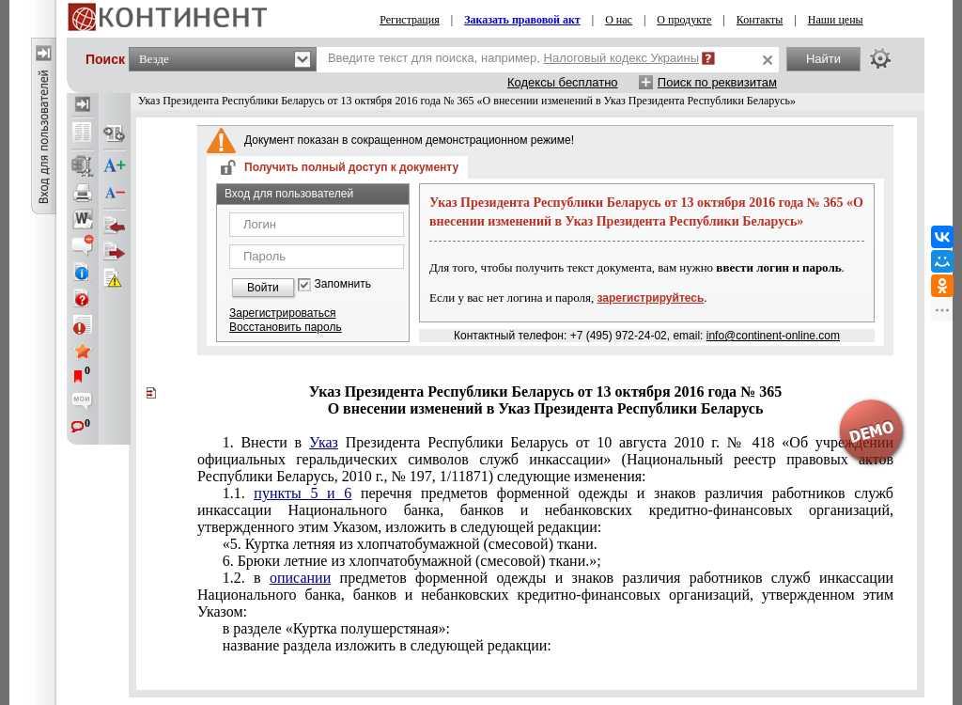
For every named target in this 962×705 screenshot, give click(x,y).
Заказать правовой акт (522, 19)
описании (300, 578)
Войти (263, 287)
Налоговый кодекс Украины (622, 58)
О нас (618, 19)
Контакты (760, 19)
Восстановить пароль (285, 327)
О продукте (684, 19)
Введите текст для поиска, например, (513, 58)
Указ (323, 442)
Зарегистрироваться (282, 313)
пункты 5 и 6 (302, 493)
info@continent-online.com (773, 335)
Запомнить (343, 284)
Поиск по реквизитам (717, 82)
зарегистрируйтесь (651, 298)
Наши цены (835, 19)
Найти (823, 59)
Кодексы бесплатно (562, 82)
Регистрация (410, 19)
